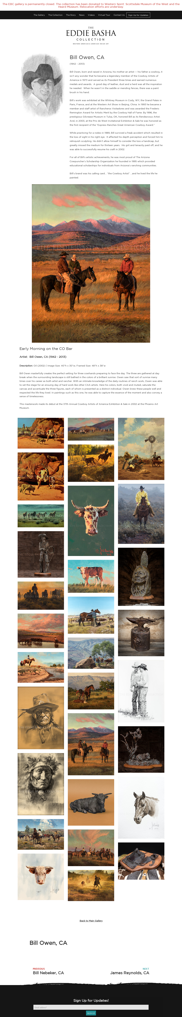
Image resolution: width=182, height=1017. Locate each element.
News (81, 15)
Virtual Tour (104, 15)
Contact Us (119, 15)
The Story (71, 15)
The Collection (55, 15)
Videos (91, 15)
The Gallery (39, 15)
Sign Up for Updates (138, 15)
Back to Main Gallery (91, 920)
